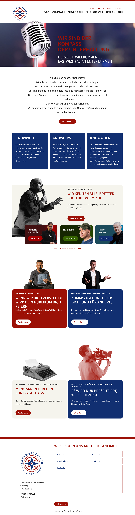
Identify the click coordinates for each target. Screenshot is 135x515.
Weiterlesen (23, 322)
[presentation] (67, 497)
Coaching (110, 12)
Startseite (95, 8)
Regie (120, 12)
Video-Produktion (94, 12)
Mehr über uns (67, 121)
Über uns (107, 8)
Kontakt (119, 8)
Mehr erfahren (76, 218)
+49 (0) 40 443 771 (28, 494)
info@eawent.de (26, 497)
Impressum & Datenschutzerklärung (67, 511)
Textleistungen (75, 12)
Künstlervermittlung (54, 12)
